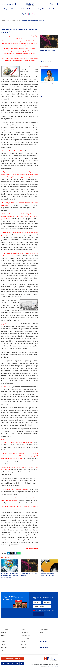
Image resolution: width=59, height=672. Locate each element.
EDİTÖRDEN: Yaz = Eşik (47, 83)
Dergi (6, 9)
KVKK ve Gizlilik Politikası (52, 666)
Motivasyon (24, 644)
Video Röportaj (44, 629)
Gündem (23, 9)
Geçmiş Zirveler (25, 638)
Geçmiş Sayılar (25, 632)
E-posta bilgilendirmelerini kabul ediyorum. (44, 610)
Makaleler (30, 9)
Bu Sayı (23, 629)
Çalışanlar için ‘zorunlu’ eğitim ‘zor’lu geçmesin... (48, 574)
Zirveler (14, 9)
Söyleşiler (23, 647)
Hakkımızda (4, 629)
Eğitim (3, 644)
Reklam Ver (51, 9)
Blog (39, 9)
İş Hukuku (4, 647)
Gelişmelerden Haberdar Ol (12, 658)
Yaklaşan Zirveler (25, 635)
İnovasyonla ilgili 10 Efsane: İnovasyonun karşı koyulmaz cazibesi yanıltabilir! (9, 575)
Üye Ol (24, 14)
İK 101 (44, 9)
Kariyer (3, 650)
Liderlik (23, 641)
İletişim (3, 635)
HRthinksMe (44, 647)
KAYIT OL (38, 614)
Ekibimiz (3, 632)
